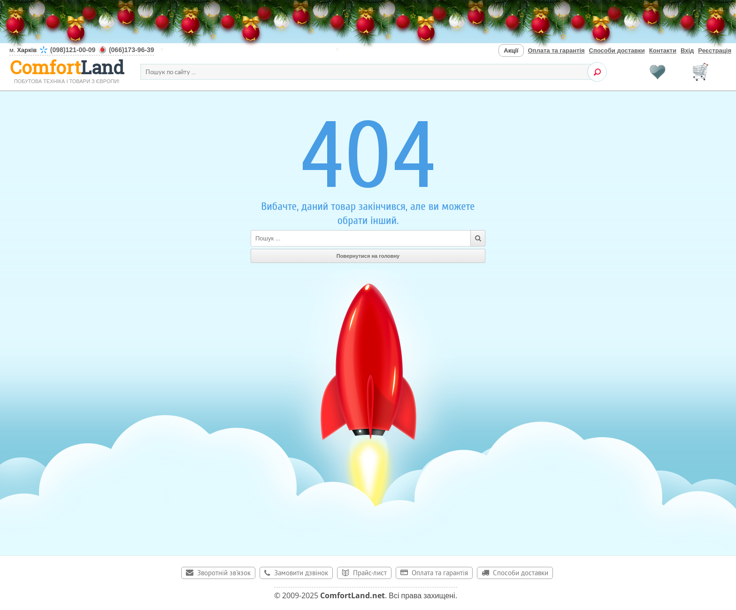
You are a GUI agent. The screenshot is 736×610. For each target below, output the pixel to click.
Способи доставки (617, 50)
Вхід (687, 50)
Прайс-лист (370, 573)
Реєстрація (714, 50)
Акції (511, 50)
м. (81, 50)
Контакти (662, 50)
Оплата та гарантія (556, 50)
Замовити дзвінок (301, 573)
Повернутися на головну (368, 256)
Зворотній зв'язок (224, 573)
